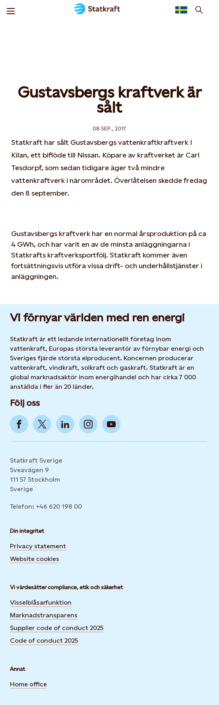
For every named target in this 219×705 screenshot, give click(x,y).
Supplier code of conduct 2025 (56, 628)
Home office (28, 684)
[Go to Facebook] (19, 424)
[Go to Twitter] (42, 424)
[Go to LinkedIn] (65, 424)
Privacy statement (38, 546)
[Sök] (199, 10)
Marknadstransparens (44, 615)
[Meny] (10, 10)
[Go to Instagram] (88, 424)
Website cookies (34, 559)
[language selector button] (181, 9)
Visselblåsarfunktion (41, 602)
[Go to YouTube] (111, 424)
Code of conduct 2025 (44, 640)
